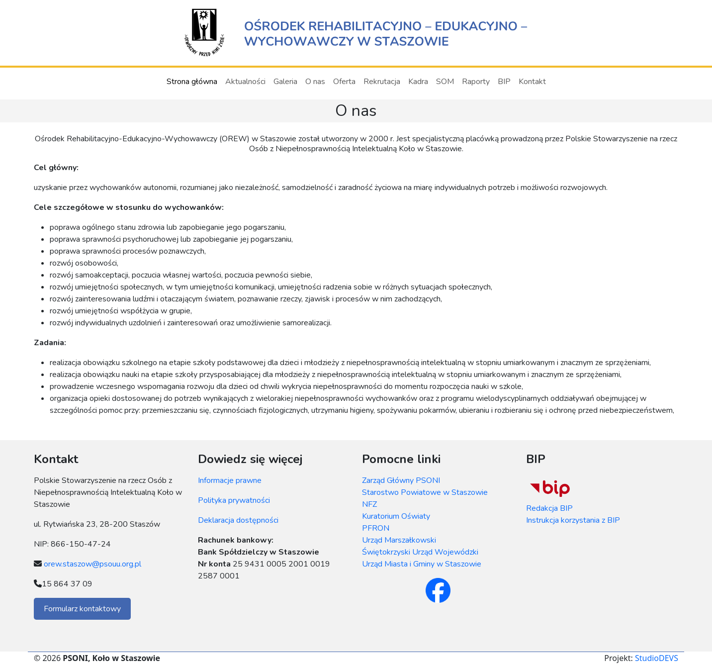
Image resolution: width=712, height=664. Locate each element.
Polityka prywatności (234, 500)
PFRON (375, 528)
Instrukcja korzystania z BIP (573, 520)
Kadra (418, 81)
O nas (315, 81)
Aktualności (245, 81)
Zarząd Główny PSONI (401, 480)
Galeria (285, 81)
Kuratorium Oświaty (396, 516)
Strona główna (192, 81)
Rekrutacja (381, 81)
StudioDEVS (656, 658)
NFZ (369, 504)
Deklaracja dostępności (238, 520)
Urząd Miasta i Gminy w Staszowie (421, 564)
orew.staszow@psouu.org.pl (92, 564)
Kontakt (532, 81)
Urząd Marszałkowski (399, 540)
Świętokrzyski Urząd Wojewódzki (420, 552)
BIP (504, 81)
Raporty (476, 81)
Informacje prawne (230, 480)
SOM (445, 81)
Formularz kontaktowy (82, 608)
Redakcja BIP (549, 508)
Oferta (344, 81)
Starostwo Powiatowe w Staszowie (425, 492)
